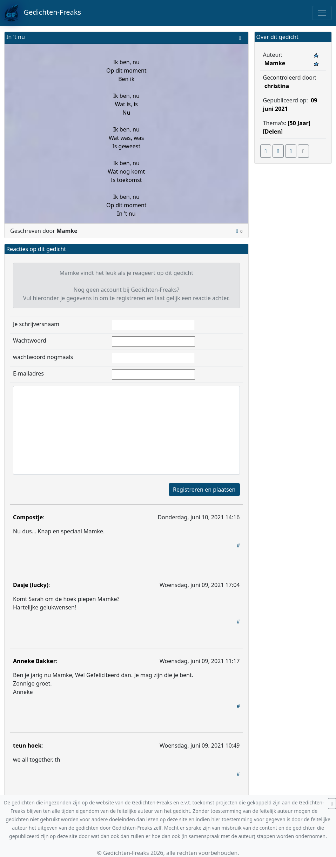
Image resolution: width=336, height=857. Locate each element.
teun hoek (27, 745)
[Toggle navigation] (322, 13)
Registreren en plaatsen (204, 489)
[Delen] (273, 131)
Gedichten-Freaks (42, 13)
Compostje (28, 517)
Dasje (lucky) (30, 585)
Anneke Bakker (34, 661)
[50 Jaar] (299, 123)
